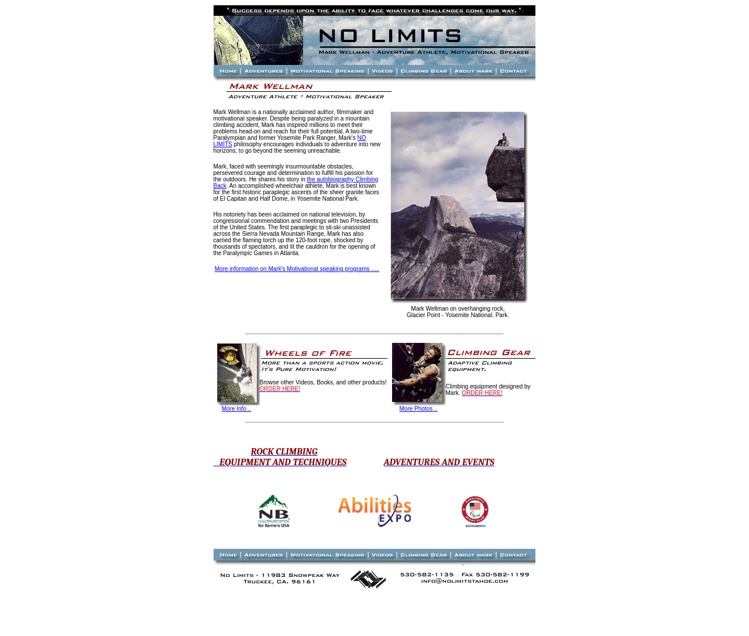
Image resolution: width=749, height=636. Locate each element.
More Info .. (237, 408)
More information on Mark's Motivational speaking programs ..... (297, 269)
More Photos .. (418, 408)
